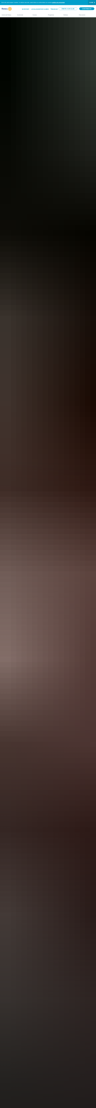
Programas (54, 14)
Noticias (69, 14)
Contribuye (86, 9)
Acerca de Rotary (7, 14)
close (91, 2)
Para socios (86, 14)
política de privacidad (58, 2)
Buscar (55, 9)
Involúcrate (23, 14)
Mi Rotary (25, 9)
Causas (38, 14)
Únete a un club (68, 9)
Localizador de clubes (40, 9)
